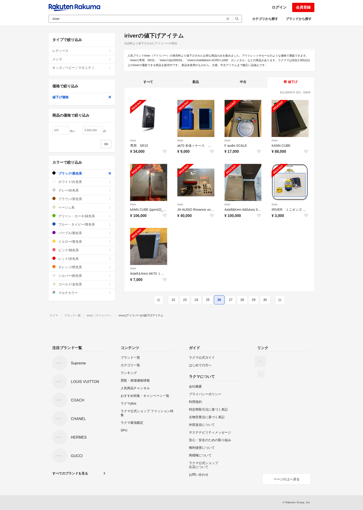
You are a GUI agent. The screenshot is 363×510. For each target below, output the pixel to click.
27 (231, 300)
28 (242, 300)
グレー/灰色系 (81, 190)
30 (265, 300)
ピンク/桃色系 (81, 250)
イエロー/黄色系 (81, 241)
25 (208, 300)
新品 (195, 82)
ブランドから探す (299, 19)
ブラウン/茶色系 (81, 199)
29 (254, 300)
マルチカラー (81, 293)
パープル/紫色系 (81, 233)
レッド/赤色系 (81, 259)
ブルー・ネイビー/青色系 (81, 224)
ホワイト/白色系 (81, 182)
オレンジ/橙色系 (81, 267)
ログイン (279, 7)
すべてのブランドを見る (70, 473)
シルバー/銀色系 (81, 275)
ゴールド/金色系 (81, 284)
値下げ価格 (81, 97)
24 (196, 300)
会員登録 (303, 7)
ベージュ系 (81, 207)
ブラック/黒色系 (81, 173)
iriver (133, 140)
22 (173, 300)
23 (185, 300)
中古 (243, 82)
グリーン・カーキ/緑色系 (81, 216)
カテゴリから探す (265, 19)
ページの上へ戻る (287, 479)
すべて (148, 82)
